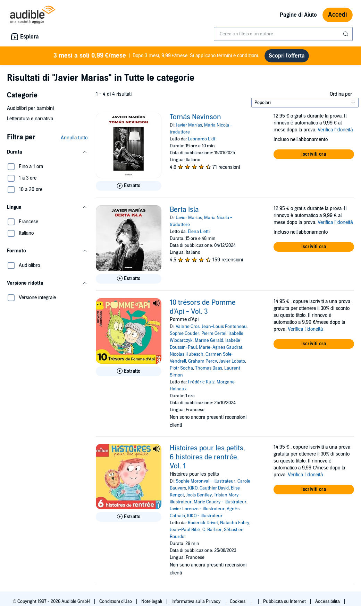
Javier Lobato (232, 361)
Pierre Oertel (213, 333)
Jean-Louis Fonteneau (224, 326)
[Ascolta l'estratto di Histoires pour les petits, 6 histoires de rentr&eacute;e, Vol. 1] (128, 517)
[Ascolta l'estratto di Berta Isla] (128, 279)
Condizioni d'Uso (116, 601)
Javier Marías (189, 125)
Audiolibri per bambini (30, 108)
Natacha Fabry (234, 523)
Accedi (337, 14)
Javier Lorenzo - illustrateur (197, 509)
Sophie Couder (184, 333)
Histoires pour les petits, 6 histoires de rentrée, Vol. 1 (207, 457)
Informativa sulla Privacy (196, 601)
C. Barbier (212, 530)
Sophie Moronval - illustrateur (205, 481)
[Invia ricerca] (346, 34)
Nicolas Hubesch (186, 354)
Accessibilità (328, 601)
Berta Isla (184, 210)
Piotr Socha (181, 368)
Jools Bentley (199, 495)
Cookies (238, 601)
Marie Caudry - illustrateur (220, 502)
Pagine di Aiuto (298, 14)
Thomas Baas (208, 368)
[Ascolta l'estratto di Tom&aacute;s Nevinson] (128, 186)
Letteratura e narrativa (30, 119)
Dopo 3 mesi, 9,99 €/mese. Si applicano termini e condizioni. (156, 55)
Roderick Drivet (203, 523)
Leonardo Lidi (201, 139)
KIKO (193, 488)
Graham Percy (202, 361)
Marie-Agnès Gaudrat (220, 347)
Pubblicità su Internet (285, 601)
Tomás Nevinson (195, 117)
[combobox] (283, 34)
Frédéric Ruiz (201, 382)
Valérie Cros (187, 326)
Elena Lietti (199, 231)
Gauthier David (214, 488)
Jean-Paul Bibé (185, 530)
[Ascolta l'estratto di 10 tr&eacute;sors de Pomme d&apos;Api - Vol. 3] (128, 371)
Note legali (152, 601)
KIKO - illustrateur (205, 516)
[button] (47, 152)
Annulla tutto (74, 138)
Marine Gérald (209, 340)
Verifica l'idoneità (335, 130)
